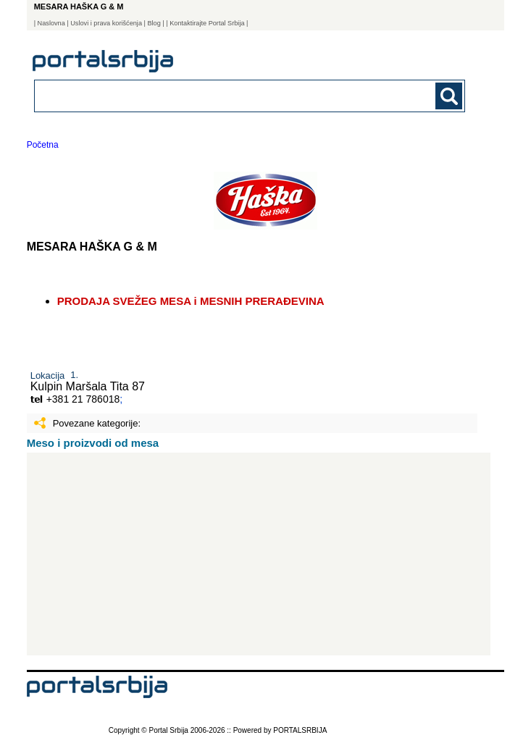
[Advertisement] (258, 554)
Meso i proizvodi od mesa (93, 443)
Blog (153, 23)
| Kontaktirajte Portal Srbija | (207, 23)
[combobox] (208, 95)
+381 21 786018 (83, 399)
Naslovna (51, 23)
